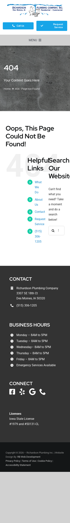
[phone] (42, 391)
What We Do (38, 187)
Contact (40, 212)
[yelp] (22, 391)
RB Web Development (28, 456)
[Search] (53, 230)
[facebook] (12, 391)
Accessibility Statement (18, 465)
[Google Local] (32, 391)
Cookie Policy (45, 460)
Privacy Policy (13, 460)
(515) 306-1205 (38, 236)
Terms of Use (29, 460)
